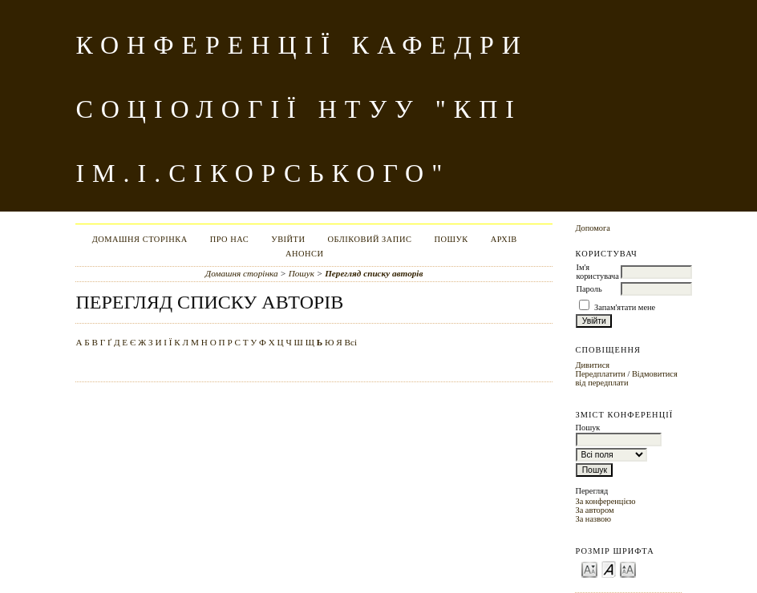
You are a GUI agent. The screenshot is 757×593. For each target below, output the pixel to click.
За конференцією (605, 501)
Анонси (304, 253)
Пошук (451, 239)
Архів (504, 239)
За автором (594, 510)
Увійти (288, 239)
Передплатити (600, 373)
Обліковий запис (369, 239)
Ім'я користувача (597, 271)
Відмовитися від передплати (626, 378)
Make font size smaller (589, 568)
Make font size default (609, 568)
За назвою (593, 518)
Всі (351, 342)
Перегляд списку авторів (374, 273)
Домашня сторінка (140, 239)
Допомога (592, 228)
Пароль (588, 288)
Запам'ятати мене (624, 307)
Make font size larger (628, 568)
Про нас (229, 239)
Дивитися (592, 365)
